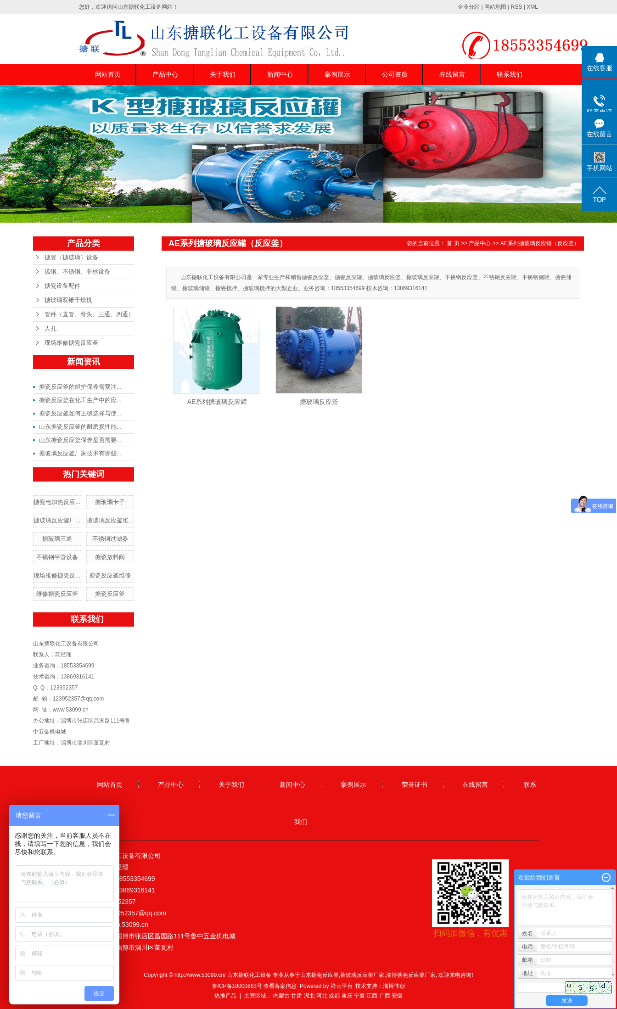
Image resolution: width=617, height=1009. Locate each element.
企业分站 (469, 7)
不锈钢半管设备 (57, 557)
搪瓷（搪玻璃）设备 (71, 257)
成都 (334, 995)
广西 (384, 995)
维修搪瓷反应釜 (57, 593)
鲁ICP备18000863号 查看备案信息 (254, 986)
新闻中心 (280, 74)
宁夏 (359, 995)
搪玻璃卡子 (110, 502)
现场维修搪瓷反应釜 (71, 342)
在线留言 (452, 74)
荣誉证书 (414, 784)
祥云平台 (342, 986)
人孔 (50, 328)
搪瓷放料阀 (110, 557)
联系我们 (509, 74)
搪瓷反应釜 (110, 593)
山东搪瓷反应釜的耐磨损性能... (80, 426)
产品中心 (165, 74)
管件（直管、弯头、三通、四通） (89, 314)
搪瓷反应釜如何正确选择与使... (80, 413)
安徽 (397, 995)
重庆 (347, 995)
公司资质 (395, 74)
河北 (321, 995)
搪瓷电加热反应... (57, 502)
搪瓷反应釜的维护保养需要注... (80, 386)
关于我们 (223, 74)
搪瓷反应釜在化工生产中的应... (80, 400)
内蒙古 (281, 995)
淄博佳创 (394, 986)
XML (532, 7)
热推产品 (225, 995)
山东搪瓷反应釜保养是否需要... (80, 440)
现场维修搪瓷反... (57, 575)
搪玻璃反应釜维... (110, 520)
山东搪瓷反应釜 (319, 975)
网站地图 (495, 7)
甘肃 (296, 995)
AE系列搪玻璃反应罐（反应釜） (539, 243)
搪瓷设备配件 (62, 285)
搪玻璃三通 (57, 538)
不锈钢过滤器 (110, 538)
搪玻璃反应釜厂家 (362, 975)
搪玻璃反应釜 (319, 401)
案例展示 (337, 74)
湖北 (309, 995)
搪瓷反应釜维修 (110, 575)
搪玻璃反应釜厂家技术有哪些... (80, 453)
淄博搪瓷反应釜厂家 (411, 975)
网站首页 (108, 74)
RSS (516, 7)
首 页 (453, 243)
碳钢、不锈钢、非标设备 (77, 271)
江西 (371, 995)
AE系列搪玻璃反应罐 (217, 401)
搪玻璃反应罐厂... (57, 520)
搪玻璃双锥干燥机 (68, 300)
